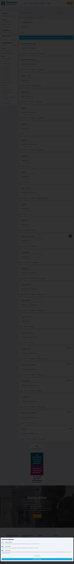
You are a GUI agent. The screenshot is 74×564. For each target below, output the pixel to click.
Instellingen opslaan (37, 559)
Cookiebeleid (37, 555)
